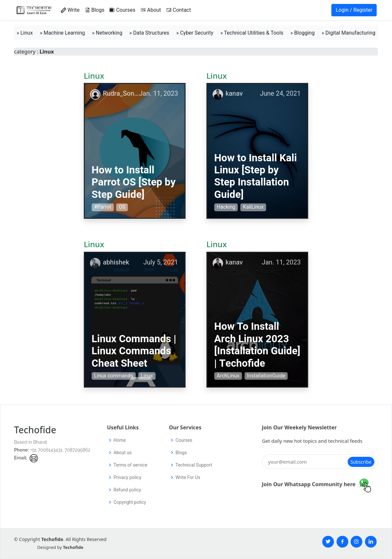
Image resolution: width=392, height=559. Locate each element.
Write (70, 10)
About (151, 10)
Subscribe (361, 462)
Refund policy (127, 489)
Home (119, 440)
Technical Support (193, 465)
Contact (178, 10)
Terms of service (130, 465)
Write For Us (187, 477)
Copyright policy (129, 502)
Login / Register (354, 10)
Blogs (94, 10)
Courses (122, 10)
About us (122, 452)
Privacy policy (127, 477)
